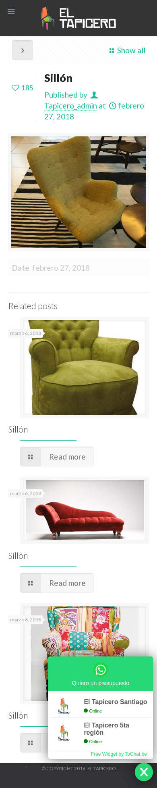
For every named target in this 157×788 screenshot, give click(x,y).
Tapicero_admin (70, 105)
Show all (125, 50)
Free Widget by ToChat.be (119, 754)
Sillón (18, 429)
